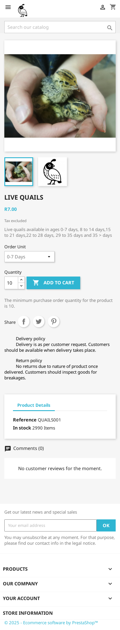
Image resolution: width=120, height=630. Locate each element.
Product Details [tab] (33, 405)
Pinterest (53, 321)
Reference (25, 420)
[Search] (60, 27)
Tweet (38, 321)
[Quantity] (11, 283)
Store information (28, 613)
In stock (22, 428)
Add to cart (53, 283)
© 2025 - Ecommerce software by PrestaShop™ (51, 622)
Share (23, 321)
